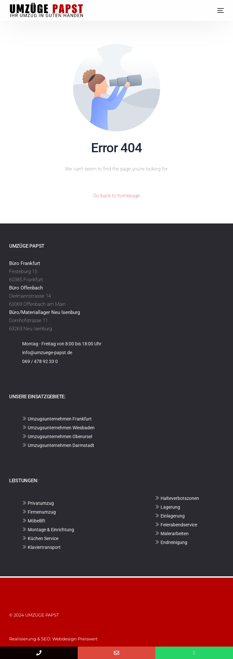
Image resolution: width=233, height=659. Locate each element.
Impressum (22, 600)
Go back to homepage (116, 196)
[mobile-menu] (216, 10)
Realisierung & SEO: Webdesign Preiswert (53, 638)
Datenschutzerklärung (60, 600)
